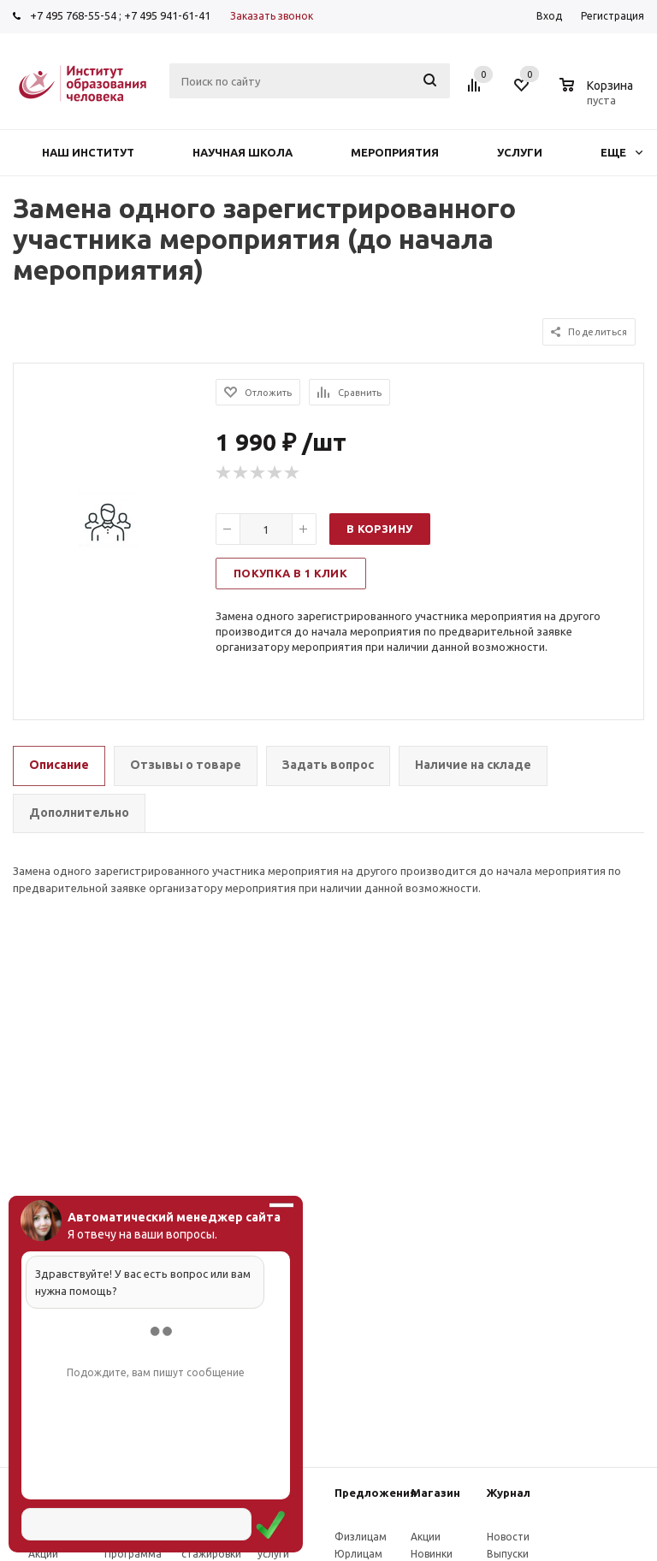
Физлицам (360, 1536)
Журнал (508, 1493)
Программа (133, 1553)
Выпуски (508, 1553)
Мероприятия (395, 152)
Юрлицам (358, 1553)
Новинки (432, 1553)
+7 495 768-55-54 (73, 15)
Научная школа (242, 152)
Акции (43, 1553)
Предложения (375, 1493)
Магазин (435, 1493)
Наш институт (88, 152)
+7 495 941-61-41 (167, 15)
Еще (621, 152)
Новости (508, 1536)
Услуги (519, 152)
